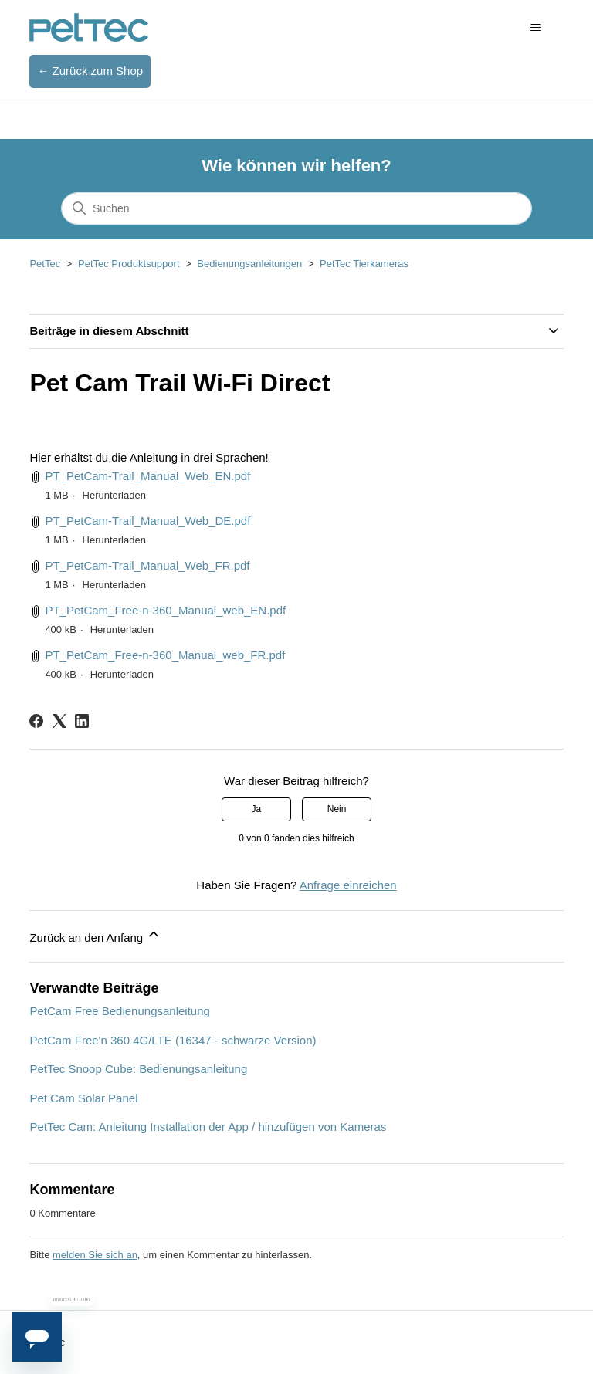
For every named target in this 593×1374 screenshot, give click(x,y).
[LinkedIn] (82, 721)
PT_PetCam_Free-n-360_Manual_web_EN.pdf (165, 610)
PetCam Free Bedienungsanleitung (119, 1010)
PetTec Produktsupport (129, 263)
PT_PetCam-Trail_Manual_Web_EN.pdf (147, 475)
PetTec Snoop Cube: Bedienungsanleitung (138, 1068)
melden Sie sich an (95, 1255)
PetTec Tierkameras (364, 263)
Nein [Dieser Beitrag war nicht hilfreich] (337, 809)
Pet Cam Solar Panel (83, 1098)
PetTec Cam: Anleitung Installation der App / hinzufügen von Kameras (207, 1126)
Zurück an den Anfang (95, 935)
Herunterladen (114, 495)
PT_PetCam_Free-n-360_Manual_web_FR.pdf (165, 655)
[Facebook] (36, 721)
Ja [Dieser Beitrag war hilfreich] (257, 809)
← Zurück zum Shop (90, 70)
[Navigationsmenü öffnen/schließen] (536, 27)
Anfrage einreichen (348, 885)
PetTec (44, 263)
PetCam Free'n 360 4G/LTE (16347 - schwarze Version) (172, 1040)
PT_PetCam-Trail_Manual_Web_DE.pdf (147, 520)
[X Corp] (59, 721)
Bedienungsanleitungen (249, 263)
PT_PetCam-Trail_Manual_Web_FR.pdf (147, 565)
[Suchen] (296, 208)
